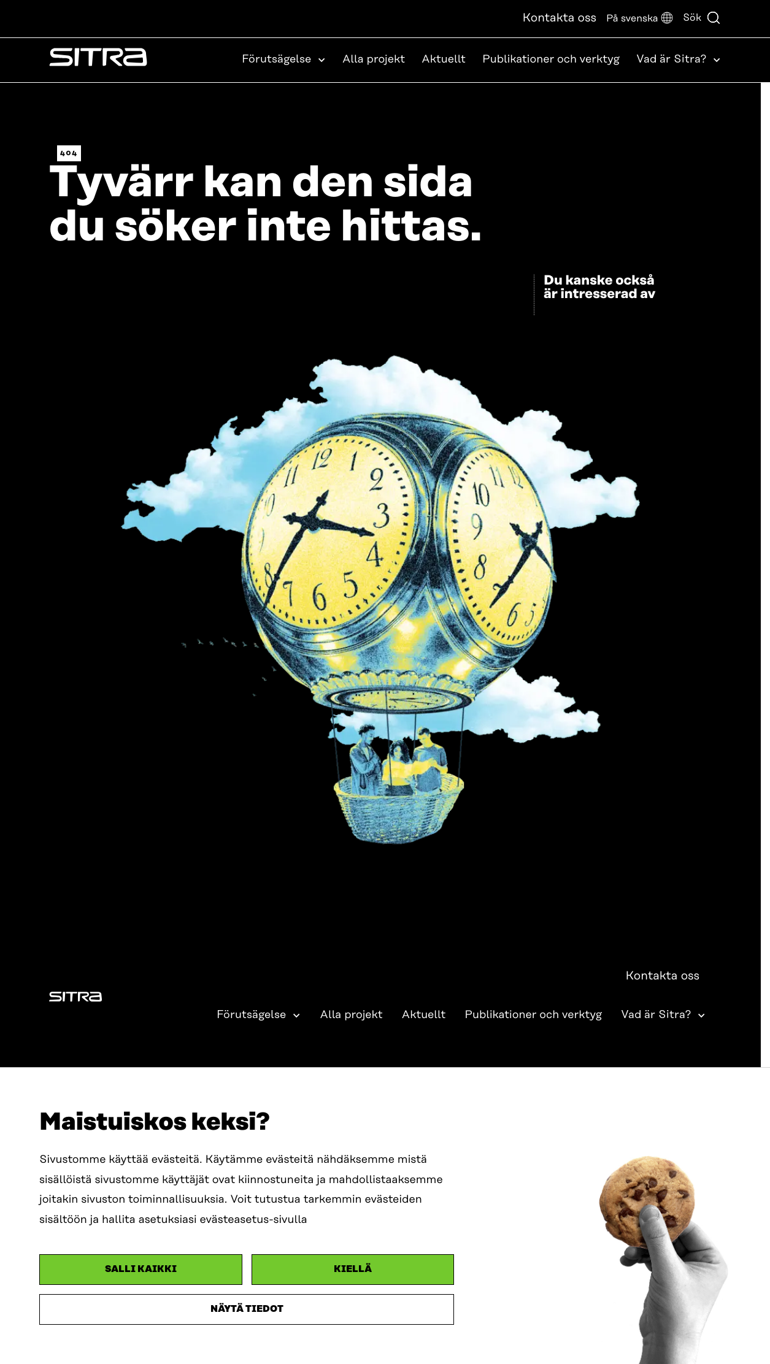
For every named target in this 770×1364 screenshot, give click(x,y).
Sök (702, 17)
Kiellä (353, 1269)
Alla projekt (373, 59)
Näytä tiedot (246, 1309)
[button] (639, 18)
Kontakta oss (559, 18)
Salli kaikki (141, 1269)
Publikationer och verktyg (551, 59)
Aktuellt (444, 59)
